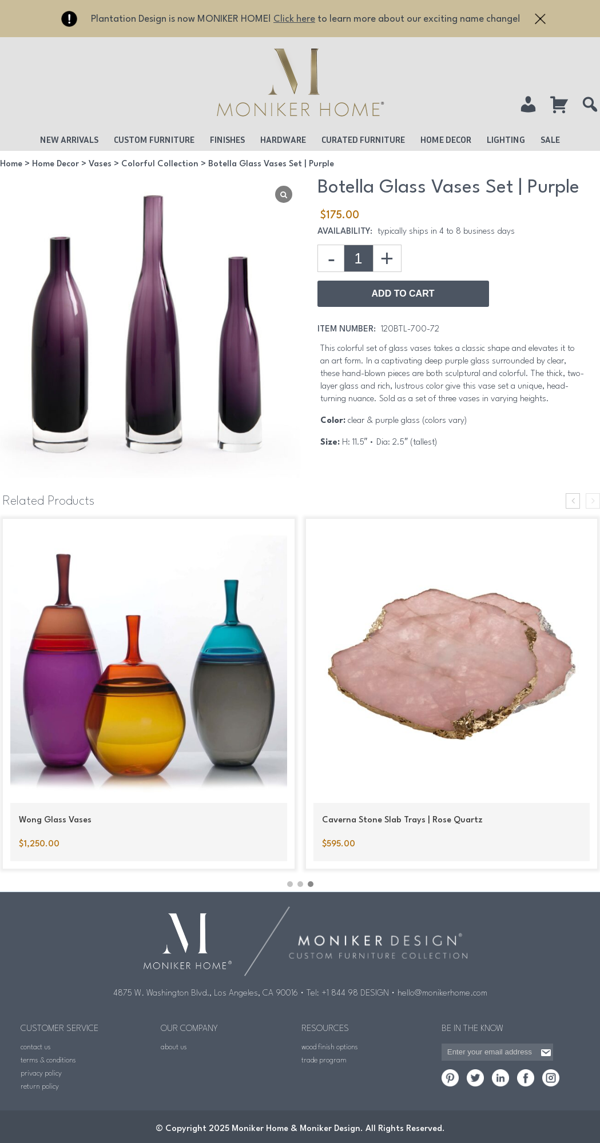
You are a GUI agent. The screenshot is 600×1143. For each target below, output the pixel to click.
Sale (550, 139)
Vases (100, 164)
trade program (324, 1059)
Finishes (227, 139)
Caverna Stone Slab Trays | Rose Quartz (402, 820)
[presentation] (573, 501)
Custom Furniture (154, 139)
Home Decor (445, 139)
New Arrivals (69, 139)
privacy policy (41, 1072)
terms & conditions (48, 1059)
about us (174, 1046)
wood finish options (329, 1046)
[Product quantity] (358, 258)
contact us (36, 1046)
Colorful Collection (159, 164)
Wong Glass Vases (55, 820)
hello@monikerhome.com (442, 992)
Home (11, 164)
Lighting (506, 139)
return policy (40, 1085)
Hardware (283, 139)
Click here (294, 19)
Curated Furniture (363, 139)
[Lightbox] (283, 194)
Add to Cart (403, 293)
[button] (290, 882)
